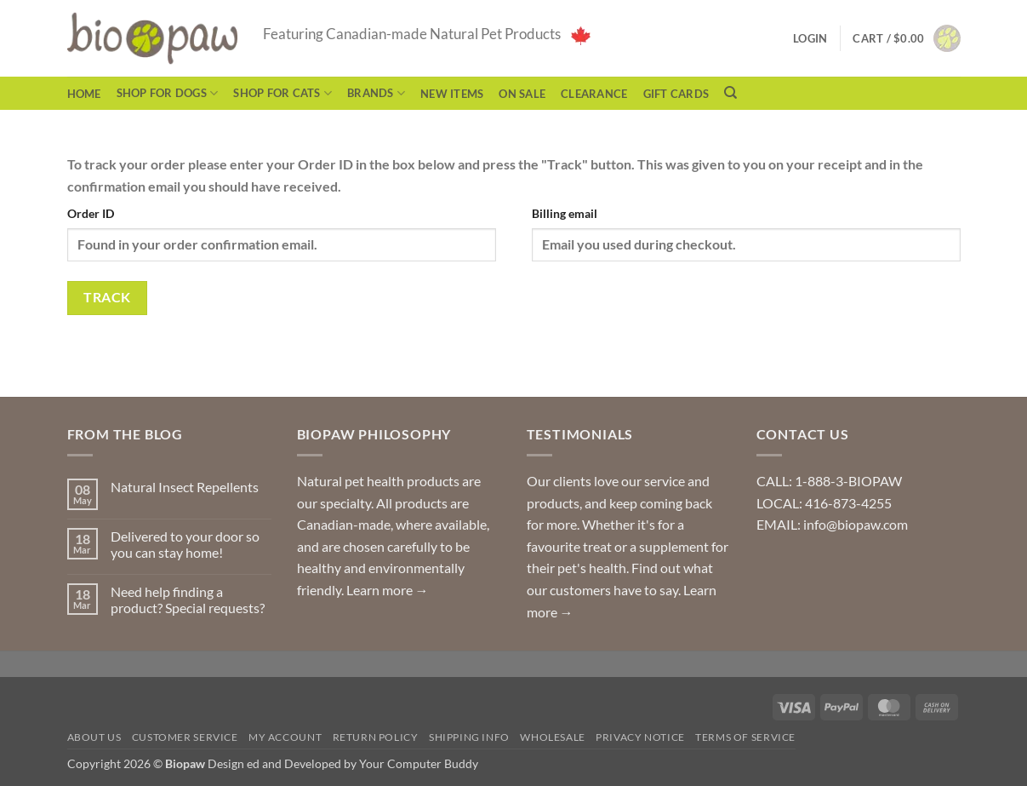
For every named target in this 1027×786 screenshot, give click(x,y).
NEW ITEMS (451, 93)
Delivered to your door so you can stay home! (185, 544)
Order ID (90, 213)
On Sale (522, 93)
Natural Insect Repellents (185, 487)
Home (84, 93)
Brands (376, 93)
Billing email (564, 213)
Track (106, 297)
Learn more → (387, 590)
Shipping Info (469, 737)
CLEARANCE (594, 93)
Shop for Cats (282, 93)
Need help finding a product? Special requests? (188, 599)
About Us (94, 737)
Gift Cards (676, 93)
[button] (906, 38)
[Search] (730, 93)
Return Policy (376, 737)
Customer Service (185, 737)
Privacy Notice (640, 737)
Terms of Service (745, 737)
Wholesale (552, 737)
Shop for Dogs (168, 93)
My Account (285, 737)
